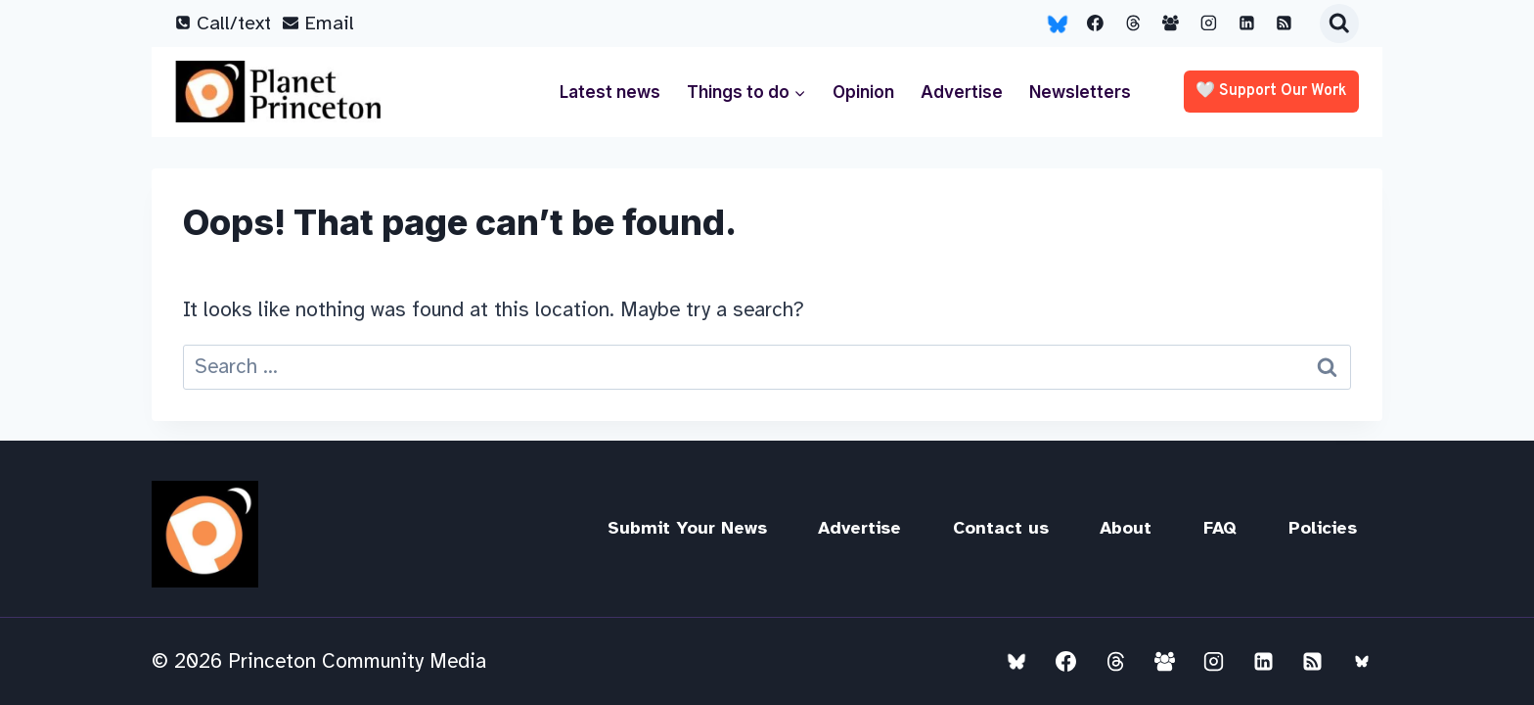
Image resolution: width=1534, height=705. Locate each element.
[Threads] (1133, 23)
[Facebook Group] (1171, 23)
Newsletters (1080, 92)
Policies (1322, 528)
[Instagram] (1209, 23)
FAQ (1220, 528)
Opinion (863, 92)
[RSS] (1284, 23)
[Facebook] (1095, 23)
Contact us (1001, 528)
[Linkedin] (1246, 23)
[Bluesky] (1057, 23)
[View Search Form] (1339, 23)
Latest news (610, 92)
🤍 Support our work (1271, 91)
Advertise (962, 92)
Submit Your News (687, 528)
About (1125, 528)
